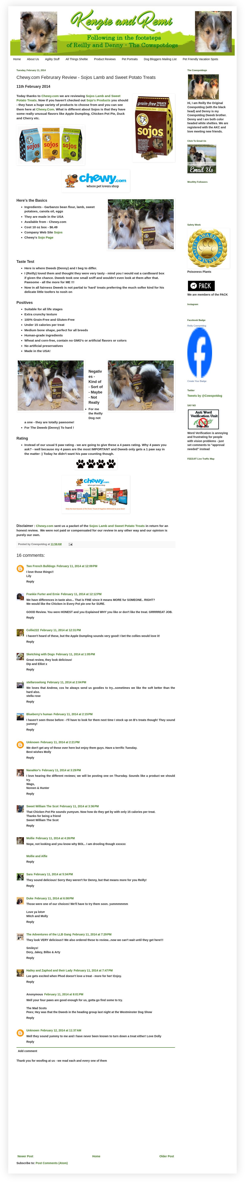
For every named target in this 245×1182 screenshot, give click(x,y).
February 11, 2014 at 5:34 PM (53, 874)
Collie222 (32, 630)
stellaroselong (36, 682)
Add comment (27, 1051)
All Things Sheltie (77, 59)
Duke (29, 898)
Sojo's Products (98, 100)
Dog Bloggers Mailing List (160, 59)
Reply (30, 581)
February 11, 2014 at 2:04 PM (66, 682)
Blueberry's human (39, 714)
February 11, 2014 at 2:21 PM (60, 742)
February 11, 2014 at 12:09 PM (77, 566)
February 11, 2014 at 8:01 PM (63, 994)
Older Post (166, 1156)
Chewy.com (50, 96)
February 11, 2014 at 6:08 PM (54, 898)
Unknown (32, 742)
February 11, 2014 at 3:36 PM (79, 806)
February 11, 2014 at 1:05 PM (75, 654)
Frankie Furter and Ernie (43, 594)
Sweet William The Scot (42, 806)
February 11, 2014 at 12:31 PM (60, 630)
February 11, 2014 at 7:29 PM (92, 934)
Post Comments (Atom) (52, 1163)
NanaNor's (33, 770)
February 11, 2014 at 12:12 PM (81, 594)
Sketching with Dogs (40, 654)
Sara (29, 874)
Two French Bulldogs (40, 566)
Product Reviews (105, 59)
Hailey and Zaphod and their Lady (49, 970)
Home (17, 59)
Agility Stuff (52, 59)
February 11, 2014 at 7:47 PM (93, 970)
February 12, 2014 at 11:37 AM (61, 1030)
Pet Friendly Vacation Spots (200, 59)
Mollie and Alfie (36, 856)
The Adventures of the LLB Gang (48, 934)
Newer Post (25, 1156)
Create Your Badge (196, 381)
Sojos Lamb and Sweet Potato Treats (117, 526)
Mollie (30, 838)
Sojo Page (45, 237)
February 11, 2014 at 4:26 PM (55, 838)
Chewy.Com (45, 109)
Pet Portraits (130, 59)
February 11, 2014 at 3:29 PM (61, 770)
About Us (33, 59)
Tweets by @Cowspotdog (204, 395)
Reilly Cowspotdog (196, 325)
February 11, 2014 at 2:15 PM (73, 714)
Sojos (58, 232)
